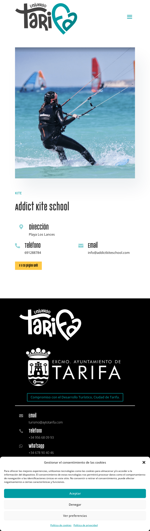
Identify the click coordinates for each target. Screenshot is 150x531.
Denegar (75, 504)
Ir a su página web (28, 265)
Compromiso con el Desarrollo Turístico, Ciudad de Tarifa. (75, 397)
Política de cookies (60, 525)
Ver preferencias (75, 516)
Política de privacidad (85, 525)
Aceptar (75, 493)
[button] (144, 462)
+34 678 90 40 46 (41, 452)
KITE (18, 193)
